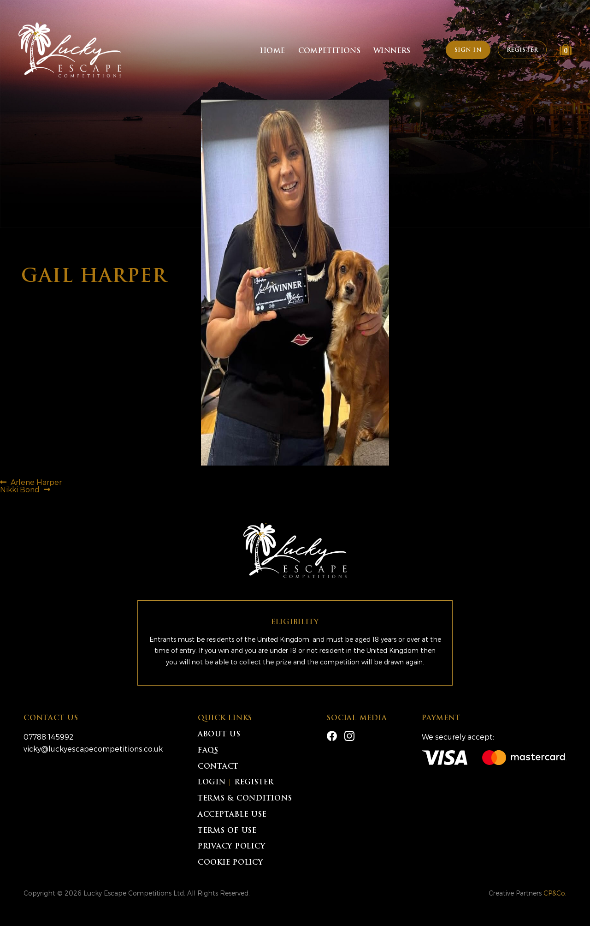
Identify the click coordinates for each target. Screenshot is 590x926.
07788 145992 (49, 736)
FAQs (208, 750)
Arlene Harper (36, 482)
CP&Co (554, 893)
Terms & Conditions (245, 798)
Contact (218, 767)
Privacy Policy (232, 846)
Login (212, 782)
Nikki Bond (20, 489)
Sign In (468, 50)
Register (522, 50)
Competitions (329, 51)
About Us (219, 734)
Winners (392, 51)
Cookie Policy (230, 863)
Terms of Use (227, 831)
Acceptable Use (232, 815)
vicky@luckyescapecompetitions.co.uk (93, 748)
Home (272, 51)
